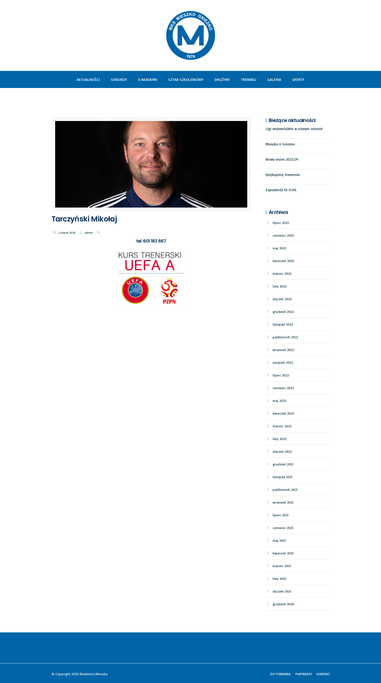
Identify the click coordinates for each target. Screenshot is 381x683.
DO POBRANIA (280, 674)
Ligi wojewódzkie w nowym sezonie (294, 128)
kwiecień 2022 (283, 413)
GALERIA (274, 79)
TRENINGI (248, 79)
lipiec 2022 (281, 375)
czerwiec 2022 (283, 388)
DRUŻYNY (222, 79)
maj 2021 (279, 540)
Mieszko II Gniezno (280, 144)
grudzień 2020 (283, 604)
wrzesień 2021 (283, 502)
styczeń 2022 (282, 451)
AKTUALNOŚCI (88, 79)
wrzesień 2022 (283, 350)
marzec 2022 (282, 426)
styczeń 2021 (282, 591)
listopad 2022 (283, 324)
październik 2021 (285, 489)
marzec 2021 (282, 566)
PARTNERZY (303, 674)
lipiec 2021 (280, 515)
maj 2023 (279, 248)
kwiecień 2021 (283, 553)
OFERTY (298, 79)
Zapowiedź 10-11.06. (281, 189)
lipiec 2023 (281, 222)
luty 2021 (279, 578)
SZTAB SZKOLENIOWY (186, 79)
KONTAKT (323, 674)
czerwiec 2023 (283, 235)
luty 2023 (280, 286)
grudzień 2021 (283, 464)
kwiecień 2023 (283, 261)
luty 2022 (280, 439)
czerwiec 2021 (283, 528)
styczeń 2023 (282, 299)
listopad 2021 (282, 477)
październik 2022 (285, 337)
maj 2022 (279, 400)
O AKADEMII (147, 79)
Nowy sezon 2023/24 (282, 159)
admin (89, 232)
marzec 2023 (282, 273)
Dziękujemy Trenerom (283, 174)
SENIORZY (119, 79)
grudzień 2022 (283, 311)
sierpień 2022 (283, 362)
